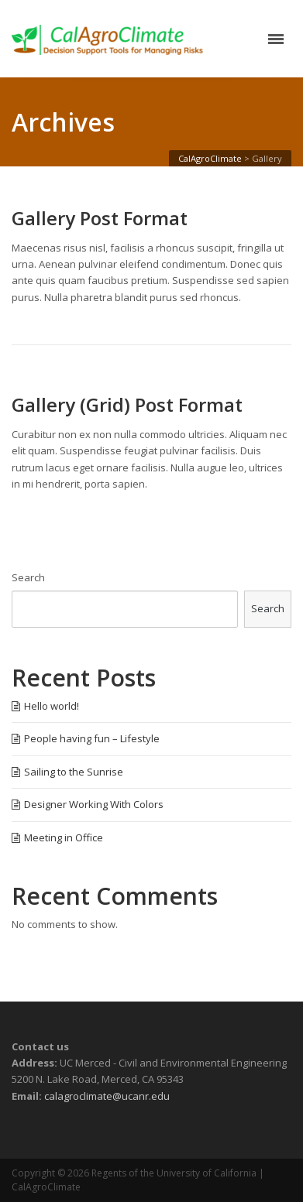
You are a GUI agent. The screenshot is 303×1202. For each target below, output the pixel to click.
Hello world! (51, 706)
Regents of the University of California (174, 1173)
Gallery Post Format (100, 218)
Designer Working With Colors (94, 804)
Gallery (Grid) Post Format (127, 405)
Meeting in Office (63, 837)
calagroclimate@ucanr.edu (107, 1096)
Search (28, 577)
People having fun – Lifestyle (92, 738)
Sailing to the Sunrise (73, 772)
